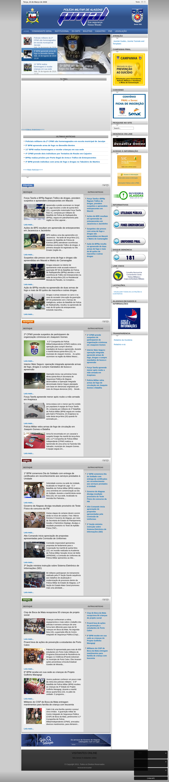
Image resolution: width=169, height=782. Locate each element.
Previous (23, 54)
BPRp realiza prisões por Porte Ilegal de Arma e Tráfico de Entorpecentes (60, 158)
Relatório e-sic (119, 344)
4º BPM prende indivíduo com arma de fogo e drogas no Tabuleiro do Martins (62, 162)
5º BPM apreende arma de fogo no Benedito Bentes (78, 67)
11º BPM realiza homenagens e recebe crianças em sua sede (54, 149)
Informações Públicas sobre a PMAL (128, 183)
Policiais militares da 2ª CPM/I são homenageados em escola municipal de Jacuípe (65, 141)
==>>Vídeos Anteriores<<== (32, 130)
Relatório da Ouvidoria (123, 340)
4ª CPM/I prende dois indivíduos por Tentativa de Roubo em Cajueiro (58, 153)
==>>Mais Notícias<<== (33, 170)
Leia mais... (29, 225)
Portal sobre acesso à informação (128, 178)
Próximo (109, 54)
